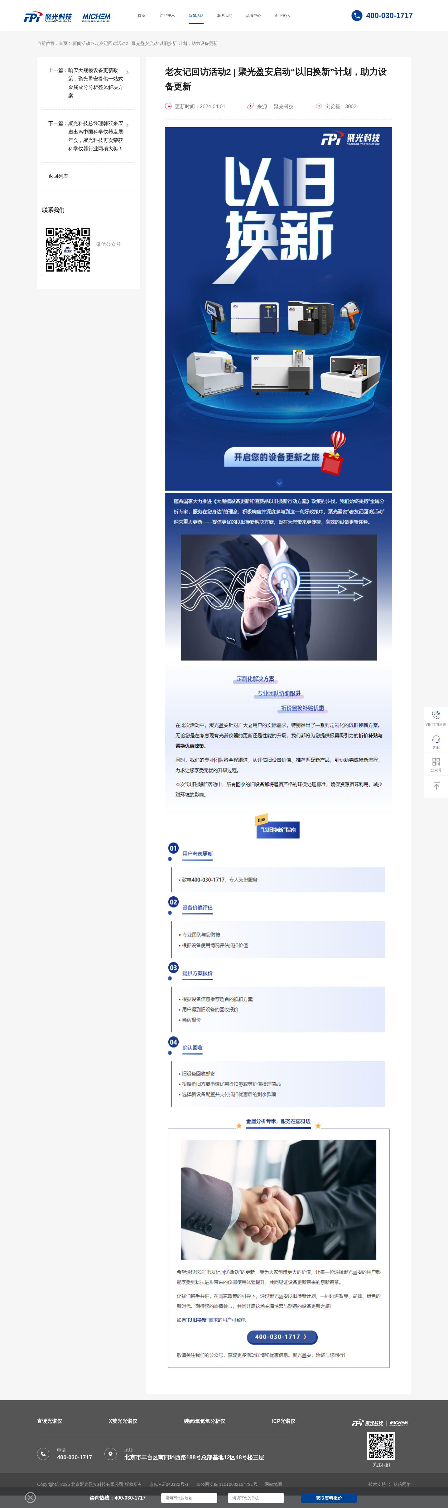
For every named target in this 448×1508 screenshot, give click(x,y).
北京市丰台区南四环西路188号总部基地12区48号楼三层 (194, 1457)
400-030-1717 (74, 1457)
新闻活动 (196, 15)
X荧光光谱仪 (123, 1421)
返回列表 (58, 176)
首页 (141, 15)
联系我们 (224, 15)
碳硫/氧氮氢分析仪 (204, 1421)
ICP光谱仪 (283, 1421)
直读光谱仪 (49, 1421)
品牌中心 (253, 15)
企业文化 (282, 15)
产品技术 (167, 15)
